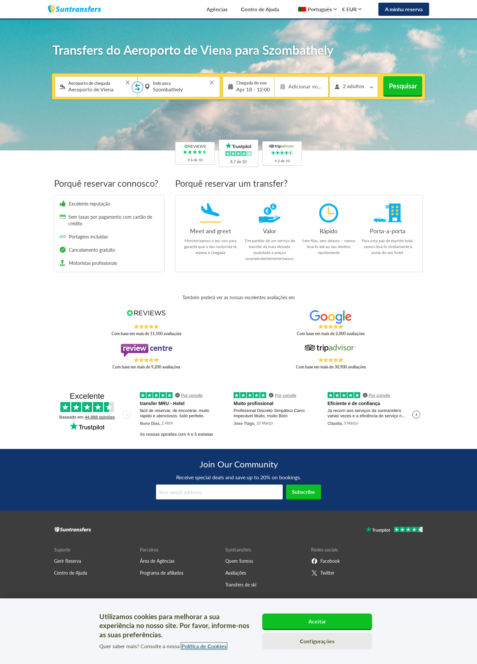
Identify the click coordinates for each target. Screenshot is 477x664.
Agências (217, 9)
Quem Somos (239, 561)
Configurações (317, 641)
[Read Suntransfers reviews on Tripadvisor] (330, 350)
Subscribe (303, 492)
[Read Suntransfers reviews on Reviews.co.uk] (146, 317)
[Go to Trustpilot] (394, 530)
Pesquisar (403, 86)
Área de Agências (157, 561)
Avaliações (235, 573)
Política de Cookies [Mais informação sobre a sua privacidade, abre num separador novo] (204, 646)
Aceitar (317, 621)
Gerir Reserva (67, 561)
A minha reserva (404, 9)
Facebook (325, 561)
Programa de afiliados (161, 573)
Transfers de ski (240, 584)
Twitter (322, 573)
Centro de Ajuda (260, 9)
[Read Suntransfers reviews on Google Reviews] (330, 317)
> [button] (128, 82)
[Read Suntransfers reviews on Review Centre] (146, 350)
